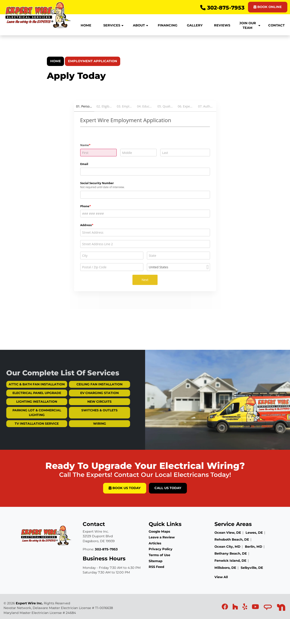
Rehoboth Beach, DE (231, 539)
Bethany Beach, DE (230, 553)
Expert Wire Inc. (29, 603)
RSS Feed (156, 567)
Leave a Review (162, 537)
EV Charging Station (88, 393)
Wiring (87, 424)
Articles (155, 543)
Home (55, 61)
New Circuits (88, 402)
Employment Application (92, 61)
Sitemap (155, 561)
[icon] (225, 608)
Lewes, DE (254, 533)
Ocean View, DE (227, 533)
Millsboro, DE (225, 568)
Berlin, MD (253, 547)
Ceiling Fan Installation (88, 384)
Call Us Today (167, 488)
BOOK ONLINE (268, 7)
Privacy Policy (160, 549)
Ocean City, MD (227, 547)
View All (221, 577)
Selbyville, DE (252, 568)
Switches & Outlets (88, 410)
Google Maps (159, 531)
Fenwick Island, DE (230, 561)
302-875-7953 (222, 7)
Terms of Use (159, 555)
